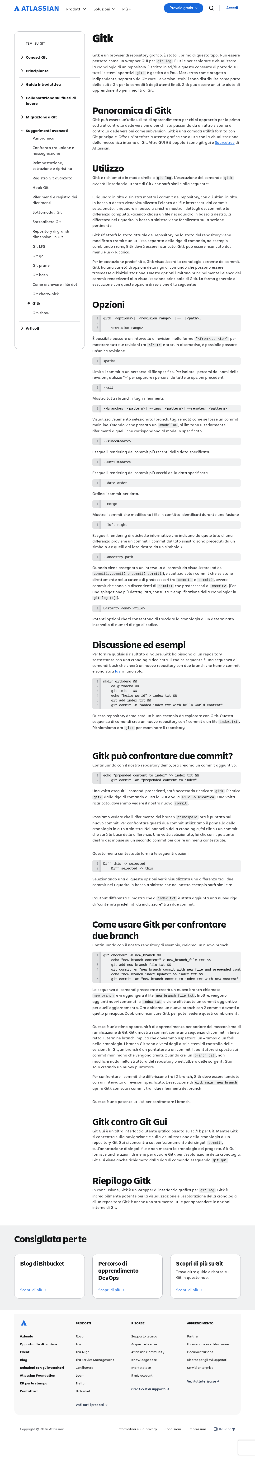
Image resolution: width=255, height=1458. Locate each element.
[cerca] (211, 8)
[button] (126, 8)
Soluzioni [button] (104, 8)
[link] (232, 8)
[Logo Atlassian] (36, 8)
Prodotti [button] (76, 8)
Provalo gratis (184, 8)
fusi (118, 677)
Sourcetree (225, 141)
